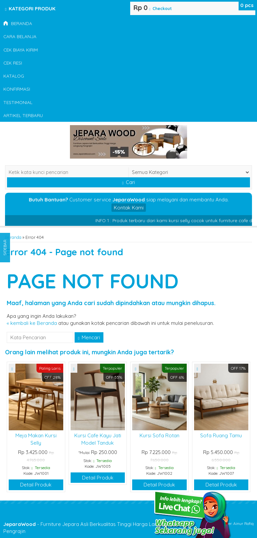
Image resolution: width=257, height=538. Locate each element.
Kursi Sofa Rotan (159, 435)
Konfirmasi (16, 89)
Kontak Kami (129, 207)
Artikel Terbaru (23, 115)
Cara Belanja (19, 36)
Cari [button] (128, 182)
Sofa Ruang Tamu (221, 435)
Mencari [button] (89, 337)
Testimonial (17, 102)
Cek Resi (12, 63)
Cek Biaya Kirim (20, 50)
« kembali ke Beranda (32, 323)
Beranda (17, 23)
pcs (247, 5)
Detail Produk (36, 484)
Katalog (13, 76)
